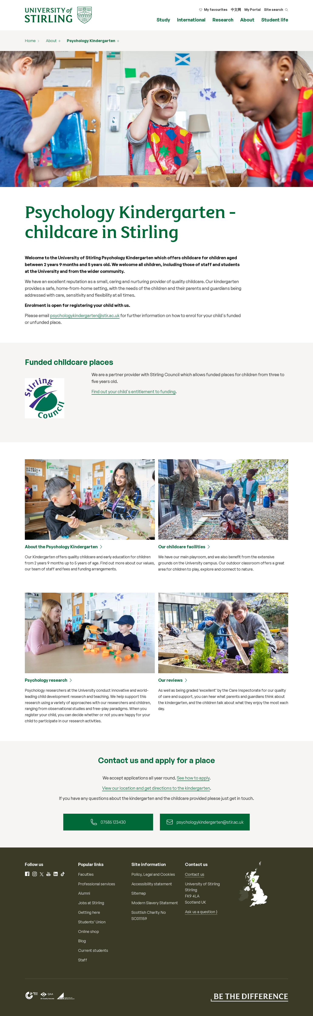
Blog (82, 941)
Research (222, 20)
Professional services (96, 884)
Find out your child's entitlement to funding (134, 391)
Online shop (88, 931)
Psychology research (46, 680)
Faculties (86, 874)
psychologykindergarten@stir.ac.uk (85, 315)
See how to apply (193, 778)
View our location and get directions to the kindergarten (156, 788)
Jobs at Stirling (91, 903)
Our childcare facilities (181, 546)
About (247, 20)
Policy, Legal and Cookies (153, 874)
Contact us (194, 874)
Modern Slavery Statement (154, 903)
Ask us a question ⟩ (201, 912)
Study (163, 20)
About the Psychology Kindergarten (61, 546)
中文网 (236, 9)
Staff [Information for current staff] (82, 960)
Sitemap (138, 893)
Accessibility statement (151, 884)
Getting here (89, 912)
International (191, 20)
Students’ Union (92, 922)
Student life (274, 20)
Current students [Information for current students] (93, 950)
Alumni (84, 893)
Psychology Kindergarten (91, 40)
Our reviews (170, 680)
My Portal (252, 9)
